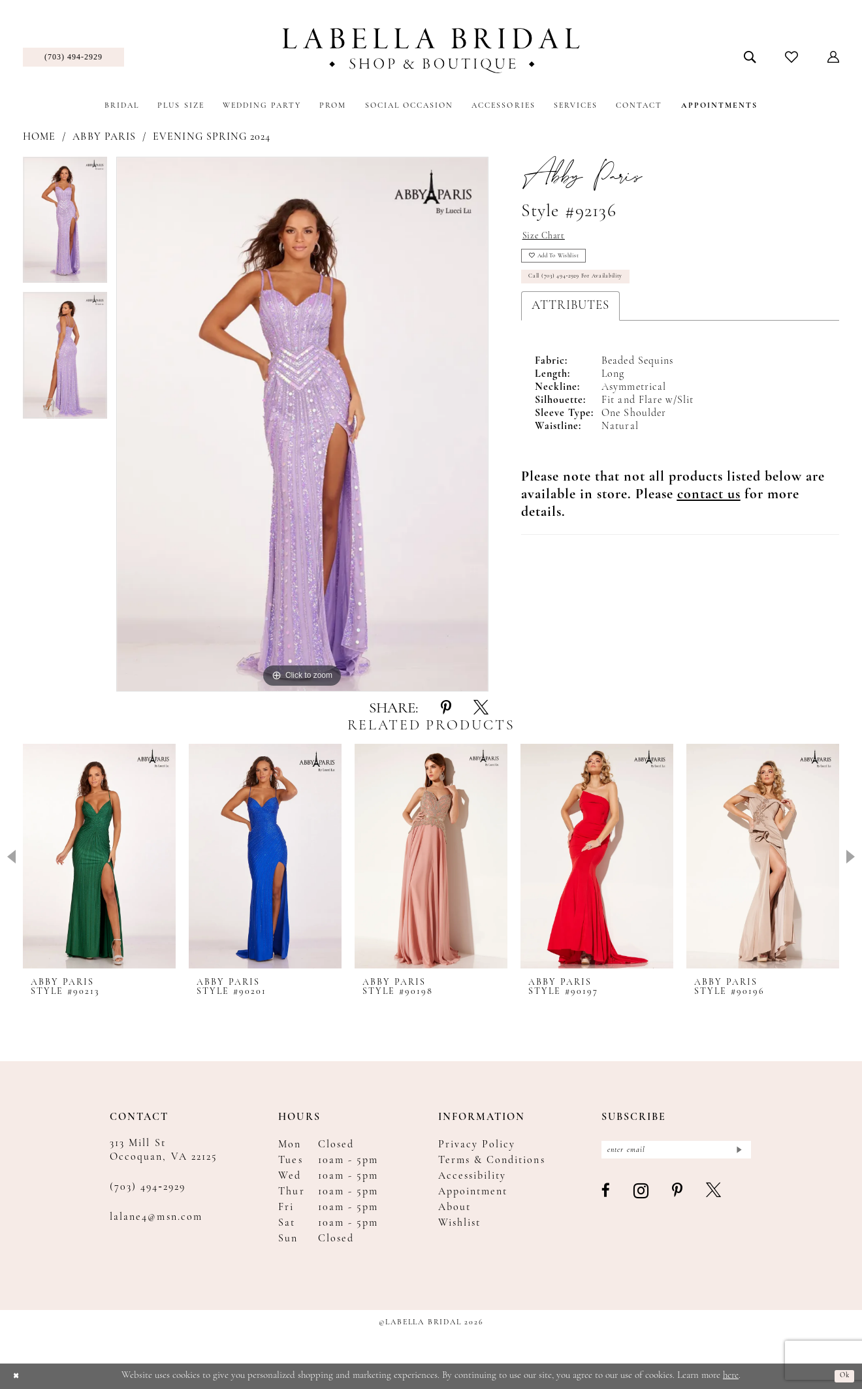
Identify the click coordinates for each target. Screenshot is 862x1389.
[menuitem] (73, 57)
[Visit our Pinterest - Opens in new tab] (678, 1198)
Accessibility (472, 1176)
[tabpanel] (65, 225)
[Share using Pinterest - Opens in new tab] (446, 708)
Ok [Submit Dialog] (841, 1376)
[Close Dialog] (19, 1376)
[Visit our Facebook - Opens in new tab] (606, 1198)
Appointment (473, 1192)
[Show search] (750, 57)
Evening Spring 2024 (211, 137)
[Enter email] (676, 1153)
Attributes (570, 325)
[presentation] (99, 856)
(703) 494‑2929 (147, 1187)
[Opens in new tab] (709, 514)
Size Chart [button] (550, 238)
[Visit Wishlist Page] (792, 56)
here (731, 1376)
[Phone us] (73, 57)
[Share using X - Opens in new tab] (480, 708)
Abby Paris (104, 137)
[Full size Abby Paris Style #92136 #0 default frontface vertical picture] (302, 424)
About (454, 1207)
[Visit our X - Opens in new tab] (714, 1198)
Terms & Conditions (491, 1160)
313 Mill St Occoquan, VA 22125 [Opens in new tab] (163, 1150)
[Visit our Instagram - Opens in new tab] (641, 1198)
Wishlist (459, 1223)
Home (39, 137)
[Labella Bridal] (431, 50)
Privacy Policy (477, 1145)
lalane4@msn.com (156, 1217)
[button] (833, 57)
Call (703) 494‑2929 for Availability (597, 294)
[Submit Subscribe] (737, 1153)
